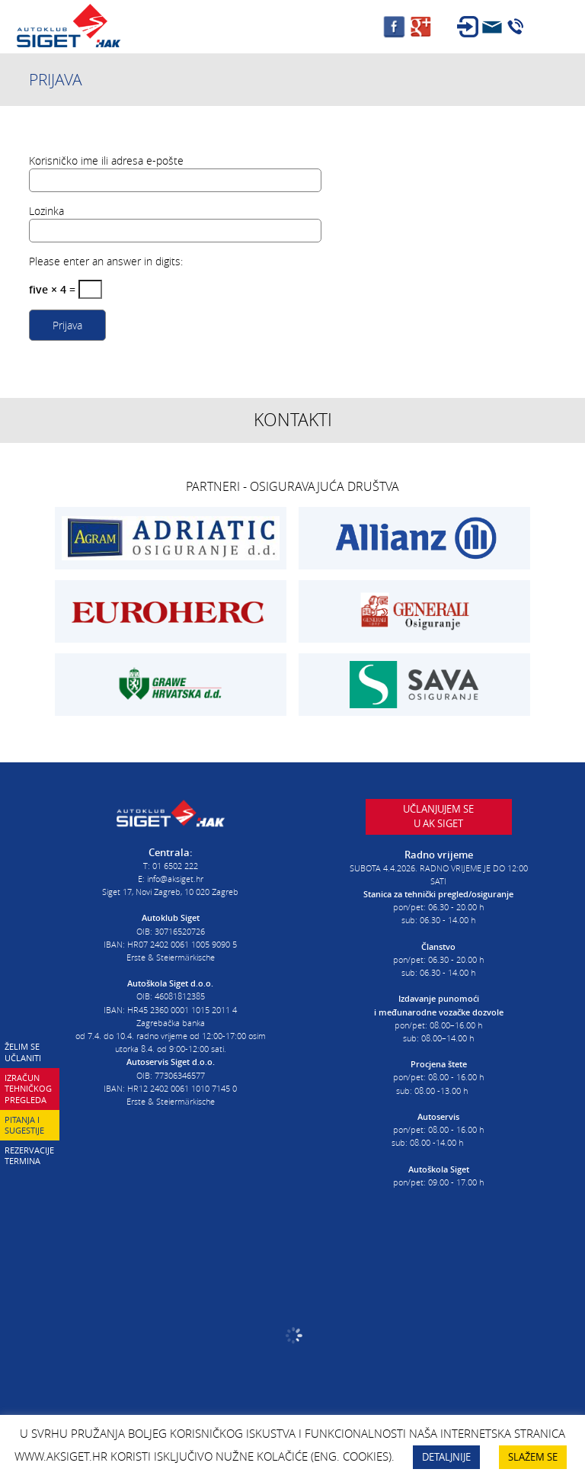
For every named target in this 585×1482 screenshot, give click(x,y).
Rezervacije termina (29, 1155)
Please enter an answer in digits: (106, 261)
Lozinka (46, 211)
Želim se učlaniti (23, 1052)
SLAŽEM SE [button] (533, 1457)
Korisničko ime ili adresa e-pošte (106, 160)
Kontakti (293, 419)
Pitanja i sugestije (24, 1125)
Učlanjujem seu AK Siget (438, 816)
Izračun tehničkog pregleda (28, 1088)
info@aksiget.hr (175, 878)
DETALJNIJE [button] (446, 1457)
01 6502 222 (175, 865)
